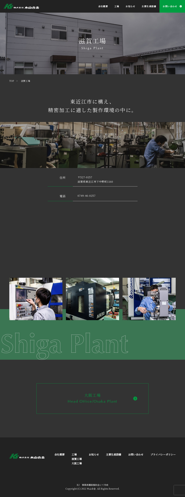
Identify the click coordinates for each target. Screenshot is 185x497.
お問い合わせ (170, 6)
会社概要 (103, 6)
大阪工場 (77, 463)
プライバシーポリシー (163, 454)
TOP (11, 80)
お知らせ (130, 6)
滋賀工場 (77, 459)
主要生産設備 (149, 6)
